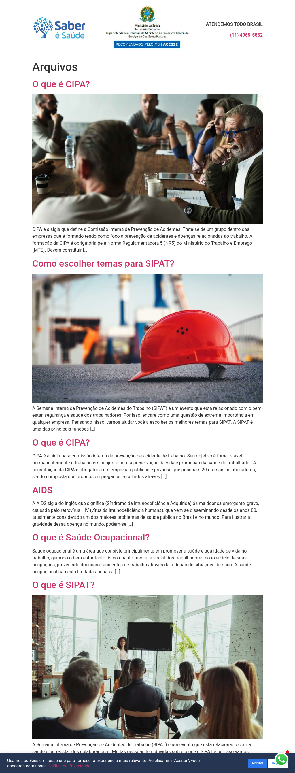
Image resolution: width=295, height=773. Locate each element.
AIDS (42, 489)
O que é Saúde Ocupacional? (91, 537)
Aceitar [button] (257, 763)
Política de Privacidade (69, 765)
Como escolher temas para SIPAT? (103, 263)
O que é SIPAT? (63, 584)
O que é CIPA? (61, 84)
